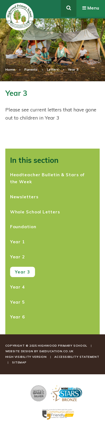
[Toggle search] (68, 8)
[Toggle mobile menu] (90, 8)
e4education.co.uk (56, 351)
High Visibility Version (26, 357)
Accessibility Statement (76, 357)
